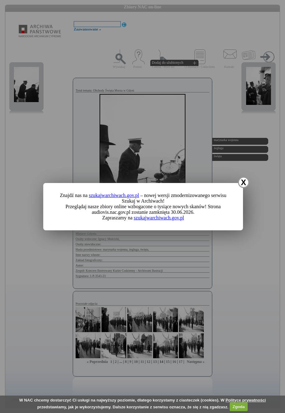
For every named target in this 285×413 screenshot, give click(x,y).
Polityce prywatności (246, 400)
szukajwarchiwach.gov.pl (114, 195)
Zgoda (238, 406)
